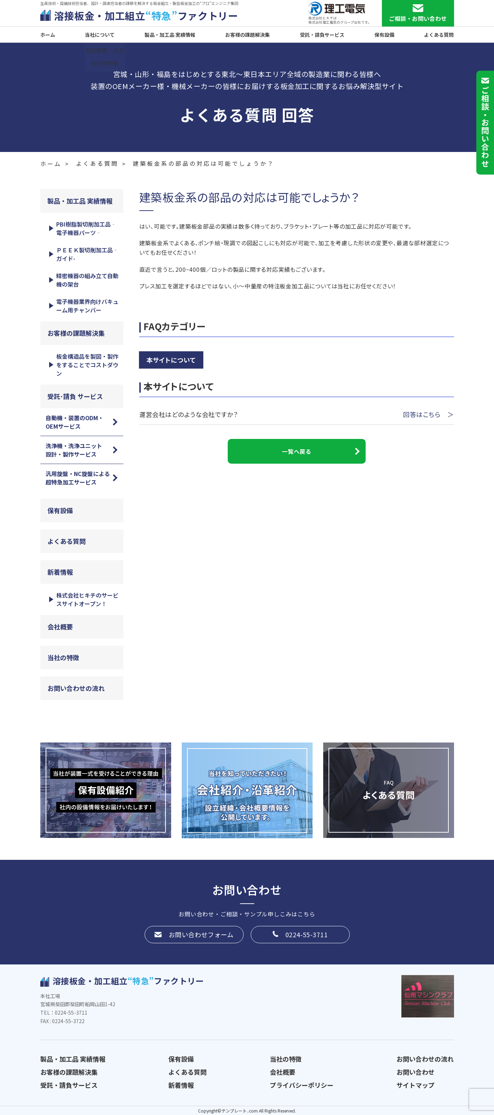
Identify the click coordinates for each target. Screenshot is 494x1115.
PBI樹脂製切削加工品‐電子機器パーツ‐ (86, 228)
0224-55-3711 (306, 934)
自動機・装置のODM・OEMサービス (75, 421)
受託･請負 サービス (75, 396)
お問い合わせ (415, 1071)
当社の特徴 (63, 657)
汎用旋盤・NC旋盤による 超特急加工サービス (81, 477)
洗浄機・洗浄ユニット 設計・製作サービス (77, 449)
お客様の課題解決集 (247, 34)
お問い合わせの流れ (76, 688)
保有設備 (384, 34)
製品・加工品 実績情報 (170, 34)
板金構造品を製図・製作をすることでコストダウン (87, 364)
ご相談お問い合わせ (485, 127)
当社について (100, 34)
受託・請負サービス (322, 34)
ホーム (47, 34)
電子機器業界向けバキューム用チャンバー (87, 305)
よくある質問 (439, 34)
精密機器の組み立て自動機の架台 (87, 279)
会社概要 (60, 626)
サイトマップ (415, 1085)
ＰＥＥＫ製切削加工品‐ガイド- (87, 254)
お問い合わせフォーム (201, 934)
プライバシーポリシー (301, 1085)
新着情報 (60, 571)
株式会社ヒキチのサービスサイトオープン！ (87, 599)
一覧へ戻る (296, 451)
